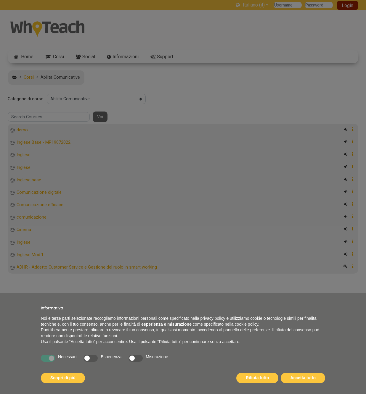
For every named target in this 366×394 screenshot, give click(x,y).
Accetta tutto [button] (303, 377)
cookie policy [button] (246, 324)
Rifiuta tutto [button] (257, 377)
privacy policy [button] (212, 318)
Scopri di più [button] (63, 377)
